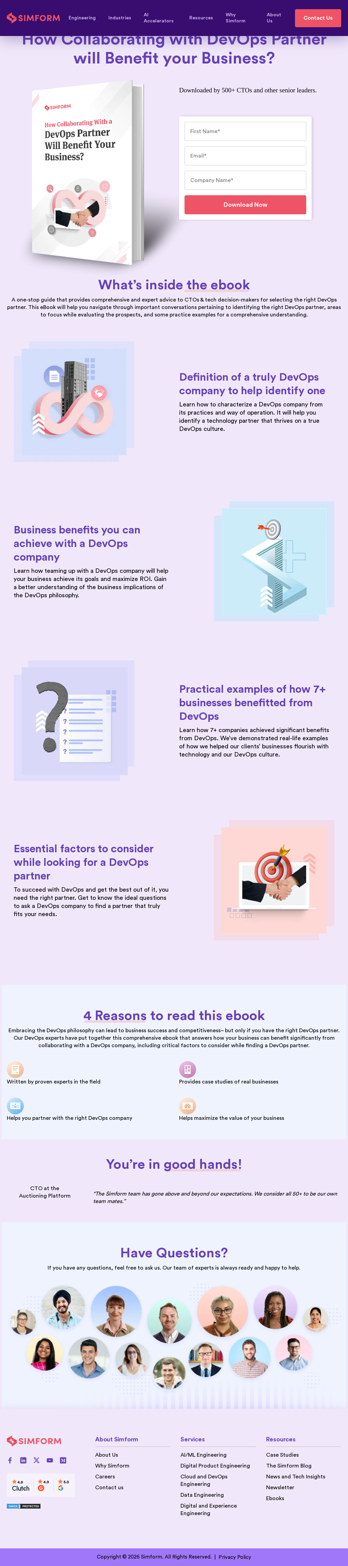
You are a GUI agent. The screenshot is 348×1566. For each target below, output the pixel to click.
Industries (123, 18)
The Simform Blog (289, 1466)
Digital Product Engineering (215, 1466)
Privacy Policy (235, 1557)
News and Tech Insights (295, 1476)
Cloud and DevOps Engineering (203, 1480)
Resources (204, 18)
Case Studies (282, 1455)
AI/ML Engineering (203, 1455)
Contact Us (318, 18)
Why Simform (243, 18)
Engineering (85, 18)
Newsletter (280, 1487)
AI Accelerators (163, 18)
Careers (105, 1476)
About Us (274, 18)
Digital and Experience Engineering (208, 1509)
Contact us (109, 1487)
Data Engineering (202, 1495)
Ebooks (275, 1498)
